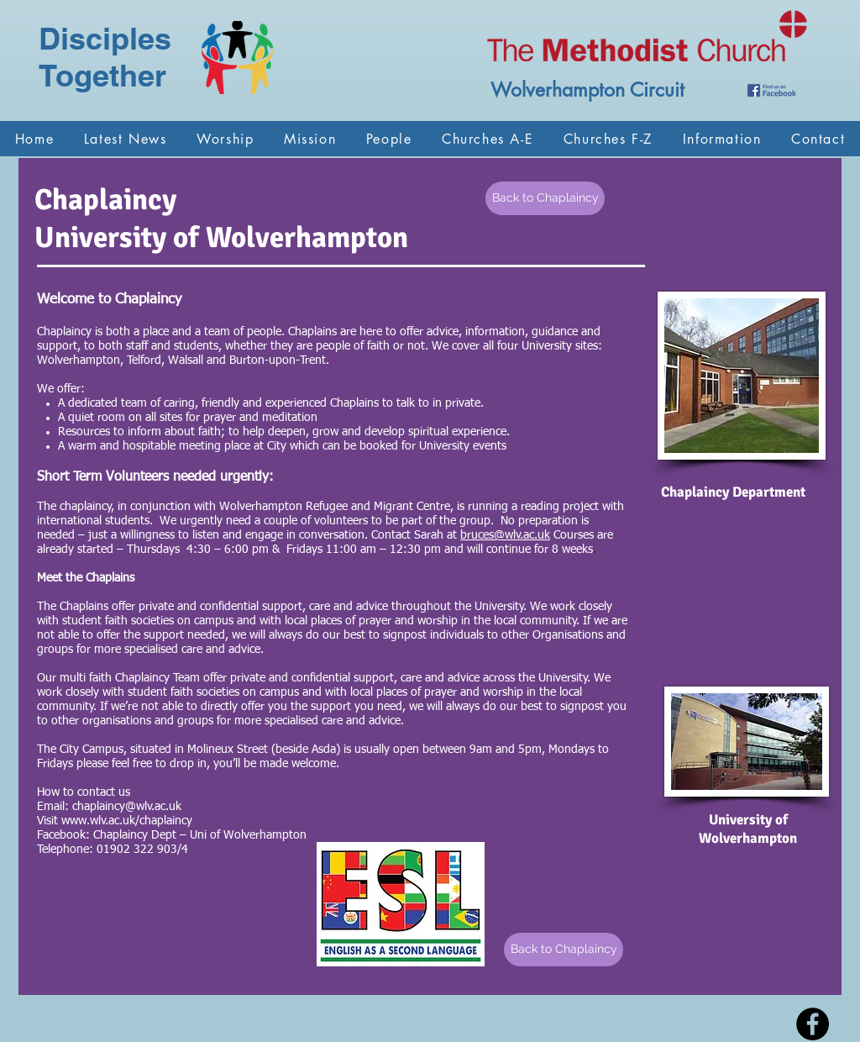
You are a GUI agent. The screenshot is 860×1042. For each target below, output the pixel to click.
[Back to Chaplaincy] (545, 198)
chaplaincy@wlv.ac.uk (126, 807)
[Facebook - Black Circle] (812, 1024)
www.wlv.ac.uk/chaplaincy (126, 821)
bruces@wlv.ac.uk (505, 535)
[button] (225, 138)
